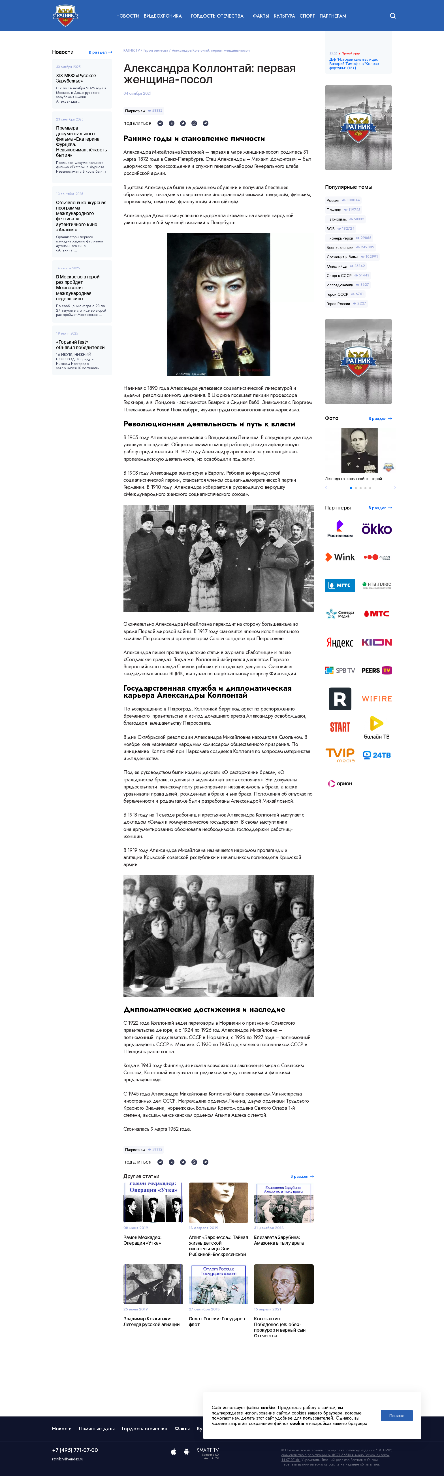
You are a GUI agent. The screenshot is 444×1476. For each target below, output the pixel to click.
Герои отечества (156, 50)
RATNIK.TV (131, 50)
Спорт (307, 16)
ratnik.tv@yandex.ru (67, 1459)
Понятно (396, 1415)
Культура (284, 16)
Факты (261, 16)
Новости (127, 16)
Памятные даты (97, 1428)
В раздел (98, 52)
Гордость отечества (144, 1428)
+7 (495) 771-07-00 (75, 1450)
